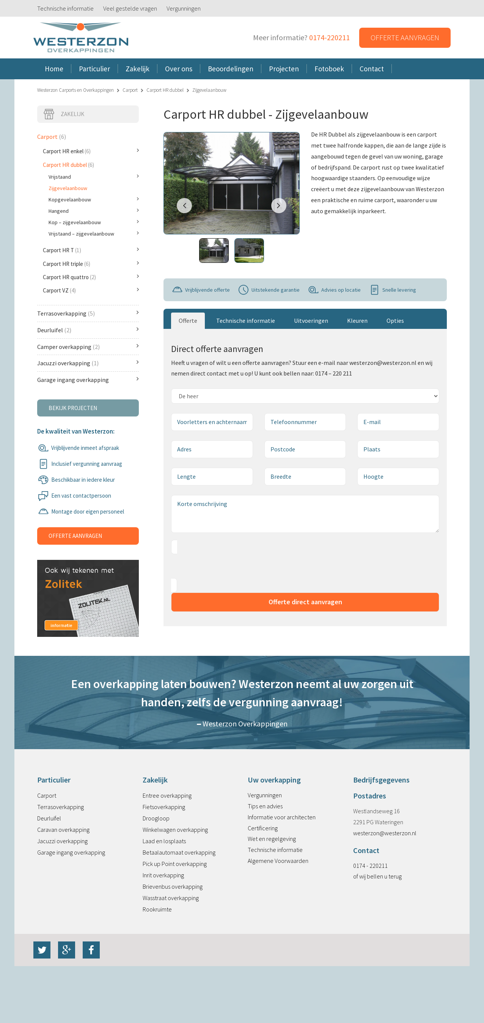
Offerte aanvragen (405, 37)
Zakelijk (63, 114)
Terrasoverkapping (88, 313)
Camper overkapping (88, 346)
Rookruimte (157, 909)
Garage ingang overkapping (88, 379)
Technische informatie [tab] (245, 320)
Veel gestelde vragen (130, 8)
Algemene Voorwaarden (278, 860)
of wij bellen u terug (377, 876)
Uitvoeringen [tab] (311, 320)
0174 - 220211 (370, 865)
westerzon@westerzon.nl (384, 833)
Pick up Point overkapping (175, 863)
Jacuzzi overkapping (88, 363)
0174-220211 (329, 37)
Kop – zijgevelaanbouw (94, 222)
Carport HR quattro (91, 277)
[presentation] (228, 566)
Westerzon (80, 37)
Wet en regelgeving (272, 838)
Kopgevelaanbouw (94, 199)
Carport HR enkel (91, 151)
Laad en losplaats (164, 841)
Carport (130, 90)
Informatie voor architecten (282, 817)
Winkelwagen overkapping (175, 829)
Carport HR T (91, 250)
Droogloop (156, 818)
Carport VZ (91, 290)
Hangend (94, 210)
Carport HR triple (91, 263)
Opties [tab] (395, 320)
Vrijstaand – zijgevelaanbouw (94, 233)
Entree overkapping (167, 795)
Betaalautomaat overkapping (179, 852)
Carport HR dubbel (165, 90)
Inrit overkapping (163, 875)
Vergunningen (184, 8)
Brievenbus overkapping (173, 886)
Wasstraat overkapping (171, 898)
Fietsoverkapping (164, 807)
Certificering (263, 828)
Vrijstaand (94, 176)
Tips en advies (265, 806)
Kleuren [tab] (357, 320)
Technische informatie (65, 8)
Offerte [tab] (188, 320)
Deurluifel (88, 330)
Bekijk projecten (73, 408)
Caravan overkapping (63, 829)
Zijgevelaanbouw (68, 188)
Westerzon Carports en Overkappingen (75, 90)
